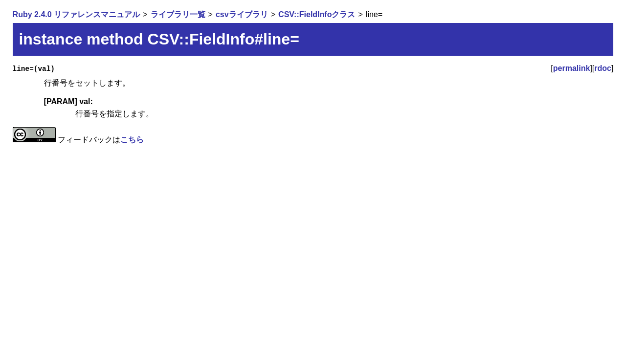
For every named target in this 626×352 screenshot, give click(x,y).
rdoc (602, 68)
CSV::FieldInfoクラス (316, 14)
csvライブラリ (242, 14)
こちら (132, 139)
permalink (571, 68)
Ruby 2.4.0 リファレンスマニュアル (76, 14)
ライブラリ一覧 (178, 14)
